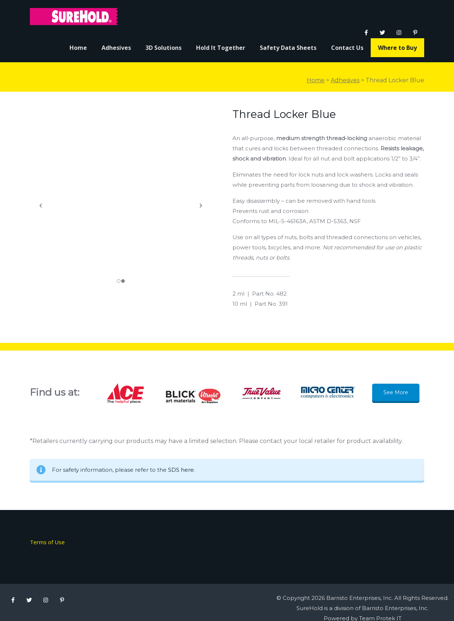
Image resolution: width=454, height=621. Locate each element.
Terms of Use (47, 542)
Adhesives (345, 80)
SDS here (181, 469)
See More (395, 392)
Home (315, 80)
